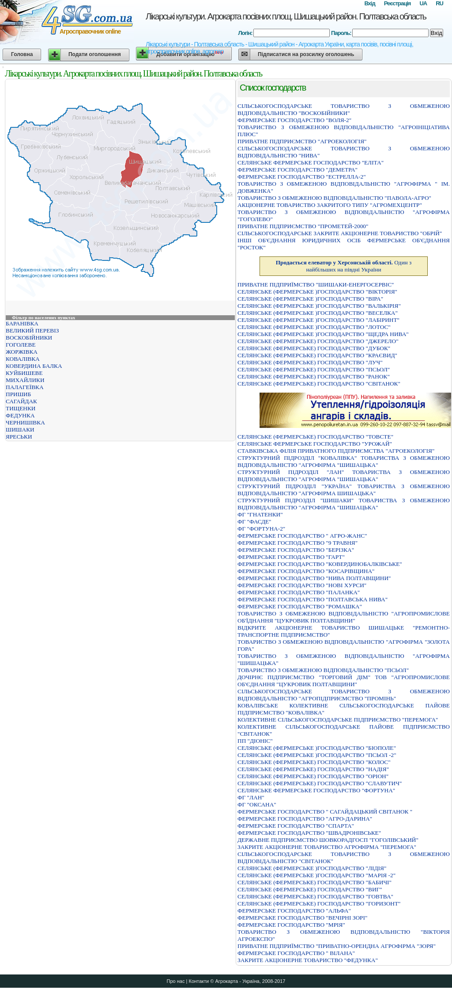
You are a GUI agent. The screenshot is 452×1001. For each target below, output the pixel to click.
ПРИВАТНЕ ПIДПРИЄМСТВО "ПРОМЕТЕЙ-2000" (302, 226)
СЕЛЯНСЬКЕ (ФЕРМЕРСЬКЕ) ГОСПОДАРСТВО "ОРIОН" (312, 776)
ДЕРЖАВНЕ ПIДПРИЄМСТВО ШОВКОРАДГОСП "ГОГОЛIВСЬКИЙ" (327, 840)
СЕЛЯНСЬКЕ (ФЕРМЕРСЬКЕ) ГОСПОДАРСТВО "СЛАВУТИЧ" (319, 783)
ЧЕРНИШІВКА (25, 422)
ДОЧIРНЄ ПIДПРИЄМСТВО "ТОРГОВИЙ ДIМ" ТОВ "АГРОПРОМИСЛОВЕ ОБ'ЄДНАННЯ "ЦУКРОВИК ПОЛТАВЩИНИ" (343, 681)
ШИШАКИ (20, 429)
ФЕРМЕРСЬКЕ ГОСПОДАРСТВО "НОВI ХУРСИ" (301, 585)
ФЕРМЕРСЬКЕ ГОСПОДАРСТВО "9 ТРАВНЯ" (297, 542)
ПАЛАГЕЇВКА (25, 387)
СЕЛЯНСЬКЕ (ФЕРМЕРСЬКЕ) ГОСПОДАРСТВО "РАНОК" (313, 376)
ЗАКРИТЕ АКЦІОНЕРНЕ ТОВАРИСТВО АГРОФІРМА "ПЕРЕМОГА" (326, 847)
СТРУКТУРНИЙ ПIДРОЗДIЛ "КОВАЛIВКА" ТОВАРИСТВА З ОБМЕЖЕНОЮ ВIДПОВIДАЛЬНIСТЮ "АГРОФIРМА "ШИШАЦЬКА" (343, 461)
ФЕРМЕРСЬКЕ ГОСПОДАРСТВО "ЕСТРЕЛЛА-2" (301, 176)
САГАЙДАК (21, 401)
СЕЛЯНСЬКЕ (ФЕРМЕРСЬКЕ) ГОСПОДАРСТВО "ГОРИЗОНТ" (319, 903)
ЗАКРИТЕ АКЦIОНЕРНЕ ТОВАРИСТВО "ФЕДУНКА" (307, 960)
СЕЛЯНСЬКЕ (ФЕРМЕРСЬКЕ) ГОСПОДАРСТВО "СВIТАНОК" (318, 383)
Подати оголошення (94, 54)
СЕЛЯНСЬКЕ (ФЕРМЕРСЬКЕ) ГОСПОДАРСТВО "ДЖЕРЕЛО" (318, 341)
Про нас (176, 981)
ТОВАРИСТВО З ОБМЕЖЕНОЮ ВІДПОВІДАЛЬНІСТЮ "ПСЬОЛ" (323, 670)
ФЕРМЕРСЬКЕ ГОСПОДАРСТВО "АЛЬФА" (294, 910)
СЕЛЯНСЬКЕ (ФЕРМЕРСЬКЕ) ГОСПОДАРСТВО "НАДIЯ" (313, 769)
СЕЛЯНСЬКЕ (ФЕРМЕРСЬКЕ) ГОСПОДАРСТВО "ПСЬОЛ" (313, 369)
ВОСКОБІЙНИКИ (29, 337)
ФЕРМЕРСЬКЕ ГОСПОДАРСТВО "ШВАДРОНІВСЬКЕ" (309, 832)
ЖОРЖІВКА (22, 351)
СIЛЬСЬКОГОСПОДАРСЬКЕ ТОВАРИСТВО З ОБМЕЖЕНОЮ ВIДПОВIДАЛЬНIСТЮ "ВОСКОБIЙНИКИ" (343, 109)
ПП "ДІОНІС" (255, 740)
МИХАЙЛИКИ (25, 380)
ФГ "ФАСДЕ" (254, 521)
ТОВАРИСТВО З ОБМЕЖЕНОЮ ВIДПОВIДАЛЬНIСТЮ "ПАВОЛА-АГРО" (334, 198)
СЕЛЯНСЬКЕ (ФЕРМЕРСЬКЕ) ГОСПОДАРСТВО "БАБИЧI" (314, 882)
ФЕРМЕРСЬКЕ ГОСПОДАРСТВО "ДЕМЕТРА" (297, 169)
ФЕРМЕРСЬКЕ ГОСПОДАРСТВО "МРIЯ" (291, 924)
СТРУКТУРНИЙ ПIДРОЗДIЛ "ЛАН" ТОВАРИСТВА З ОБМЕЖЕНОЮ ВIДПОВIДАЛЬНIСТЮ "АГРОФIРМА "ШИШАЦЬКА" (343, 475)
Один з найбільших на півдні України (344, 266)
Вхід (369, 3)
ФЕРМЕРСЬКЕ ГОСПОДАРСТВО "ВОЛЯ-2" (294, 120)
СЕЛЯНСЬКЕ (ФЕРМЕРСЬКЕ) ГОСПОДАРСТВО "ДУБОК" (313, 348)
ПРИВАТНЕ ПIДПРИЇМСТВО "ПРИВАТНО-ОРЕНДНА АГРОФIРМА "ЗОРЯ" (336, 946)
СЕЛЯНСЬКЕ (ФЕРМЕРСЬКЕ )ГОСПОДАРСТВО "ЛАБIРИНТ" (318, 320)
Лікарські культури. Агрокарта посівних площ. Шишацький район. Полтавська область (286, 16)
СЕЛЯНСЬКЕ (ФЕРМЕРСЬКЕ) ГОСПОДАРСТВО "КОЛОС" (314, 762)
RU (439, 3)
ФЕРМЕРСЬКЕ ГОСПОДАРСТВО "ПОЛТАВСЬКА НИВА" (312, 599)
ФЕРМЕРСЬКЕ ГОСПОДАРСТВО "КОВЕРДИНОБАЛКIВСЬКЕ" (319, 564)
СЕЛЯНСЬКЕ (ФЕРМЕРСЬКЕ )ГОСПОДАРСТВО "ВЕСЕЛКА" (317, 312)
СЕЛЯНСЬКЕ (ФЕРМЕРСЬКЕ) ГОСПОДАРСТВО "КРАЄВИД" (317, 355)
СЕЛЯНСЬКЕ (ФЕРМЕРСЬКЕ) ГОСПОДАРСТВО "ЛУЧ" (310, 362)
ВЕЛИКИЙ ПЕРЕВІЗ (32, 330)
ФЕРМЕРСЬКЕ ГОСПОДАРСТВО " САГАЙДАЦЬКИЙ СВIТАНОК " (324, 811)
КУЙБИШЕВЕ (24, 373)
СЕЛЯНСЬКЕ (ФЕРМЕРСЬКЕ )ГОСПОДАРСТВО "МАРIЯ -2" (316, 875)
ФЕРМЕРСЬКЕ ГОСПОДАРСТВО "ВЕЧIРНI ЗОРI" (302, 917)
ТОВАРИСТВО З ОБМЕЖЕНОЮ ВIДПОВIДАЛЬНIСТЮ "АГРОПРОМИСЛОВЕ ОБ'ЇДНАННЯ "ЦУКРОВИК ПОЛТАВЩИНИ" (343, 617)
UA (423, 3)
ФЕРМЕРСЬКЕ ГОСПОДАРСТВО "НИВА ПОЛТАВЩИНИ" (314, 578)
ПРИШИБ (18, 394)
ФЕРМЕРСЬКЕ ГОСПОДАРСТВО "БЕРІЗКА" (295, 549)
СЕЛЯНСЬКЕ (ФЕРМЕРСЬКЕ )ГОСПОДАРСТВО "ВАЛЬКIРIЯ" (319, 305)
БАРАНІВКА (22, 323)
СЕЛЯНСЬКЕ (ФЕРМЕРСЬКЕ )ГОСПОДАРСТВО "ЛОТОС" (314, 327)
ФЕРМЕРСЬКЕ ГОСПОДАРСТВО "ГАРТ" (291, 557)
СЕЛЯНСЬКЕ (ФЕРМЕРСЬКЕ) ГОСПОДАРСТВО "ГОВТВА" (315, 896)
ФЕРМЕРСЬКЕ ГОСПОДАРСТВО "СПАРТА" (295, 825)
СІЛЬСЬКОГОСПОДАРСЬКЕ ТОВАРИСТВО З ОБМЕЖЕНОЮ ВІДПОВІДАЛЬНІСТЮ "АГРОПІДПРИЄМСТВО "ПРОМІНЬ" (343, 695)
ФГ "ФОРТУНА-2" (261, 528)
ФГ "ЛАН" (250, 797)
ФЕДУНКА (20, 415)
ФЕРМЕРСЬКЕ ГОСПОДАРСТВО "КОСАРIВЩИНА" (306, 571)
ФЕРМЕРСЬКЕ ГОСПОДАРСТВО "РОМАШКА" (299, 606)
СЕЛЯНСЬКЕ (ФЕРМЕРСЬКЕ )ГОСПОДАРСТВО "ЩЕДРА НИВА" (323, 334)
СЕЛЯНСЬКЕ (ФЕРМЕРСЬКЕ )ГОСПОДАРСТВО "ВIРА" (310, 298)
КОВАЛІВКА (23, 358)
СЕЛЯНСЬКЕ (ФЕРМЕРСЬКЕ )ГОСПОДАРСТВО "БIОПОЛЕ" (316, 748)
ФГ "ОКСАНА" (256, 804)
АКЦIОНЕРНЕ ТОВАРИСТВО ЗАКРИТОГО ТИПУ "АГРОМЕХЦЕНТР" (329, 205)
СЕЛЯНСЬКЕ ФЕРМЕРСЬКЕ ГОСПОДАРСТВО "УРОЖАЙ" (314, 443)
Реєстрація (397, 3)
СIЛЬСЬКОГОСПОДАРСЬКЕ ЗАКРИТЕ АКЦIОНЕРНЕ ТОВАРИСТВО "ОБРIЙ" (339, 233)
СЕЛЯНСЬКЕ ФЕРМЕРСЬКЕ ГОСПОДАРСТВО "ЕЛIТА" (310, 162)
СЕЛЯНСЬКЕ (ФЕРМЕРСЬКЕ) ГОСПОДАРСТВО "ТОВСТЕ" (315, 436)
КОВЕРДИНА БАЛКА (34, 366)
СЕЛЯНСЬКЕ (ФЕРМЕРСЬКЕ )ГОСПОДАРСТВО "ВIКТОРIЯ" (317, 291)
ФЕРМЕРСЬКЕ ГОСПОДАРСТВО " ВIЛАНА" (296, 953)
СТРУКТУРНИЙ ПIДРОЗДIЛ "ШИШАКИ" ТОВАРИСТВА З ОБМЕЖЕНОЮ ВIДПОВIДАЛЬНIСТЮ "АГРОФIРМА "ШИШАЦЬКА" (343, 504)
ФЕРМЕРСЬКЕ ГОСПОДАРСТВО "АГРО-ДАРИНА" (304, 818)
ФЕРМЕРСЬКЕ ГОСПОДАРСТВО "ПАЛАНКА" (298, 592)
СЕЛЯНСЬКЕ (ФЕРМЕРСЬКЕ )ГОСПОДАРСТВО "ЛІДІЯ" (311, 868)
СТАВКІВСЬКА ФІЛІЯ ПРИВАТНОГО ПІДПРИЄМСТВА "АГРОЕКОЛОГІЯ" (335, 450)
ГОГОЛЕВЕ (21, 344)
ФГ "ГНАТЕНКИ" (260, 514)
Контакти (198, 981)
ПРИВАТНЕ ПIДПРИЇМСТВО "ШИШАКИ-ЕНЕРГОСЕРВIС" (315, 284)
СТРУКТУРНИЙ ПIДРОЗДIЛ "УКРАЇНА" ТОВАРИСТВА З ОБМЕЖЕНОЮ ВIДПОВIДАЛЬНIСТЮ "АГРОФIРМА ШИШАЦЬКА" (343, 490)
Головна (22, 54)
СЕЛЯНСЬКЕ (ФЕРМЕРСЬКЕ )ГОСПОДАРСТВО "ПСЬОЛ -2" (316, 755)
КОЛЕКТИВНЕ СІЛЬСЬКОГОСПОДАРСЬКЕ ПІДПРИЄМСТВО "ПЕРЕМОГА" (337, 719)
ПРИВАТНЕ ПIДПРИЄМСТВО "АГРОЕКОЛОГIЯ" (302, 141)
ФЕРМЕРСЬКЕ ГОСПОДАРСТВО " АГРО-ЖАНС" (302, 535)
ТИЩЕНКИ (21, 408)
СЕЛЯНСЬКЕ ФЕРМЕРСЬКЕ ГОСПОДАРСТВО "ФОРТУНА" (316, 790)
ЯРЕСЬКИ (19, 436)
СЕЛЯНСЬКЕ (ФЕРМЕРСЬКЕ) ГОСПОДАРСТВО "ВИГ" (309, 889)
